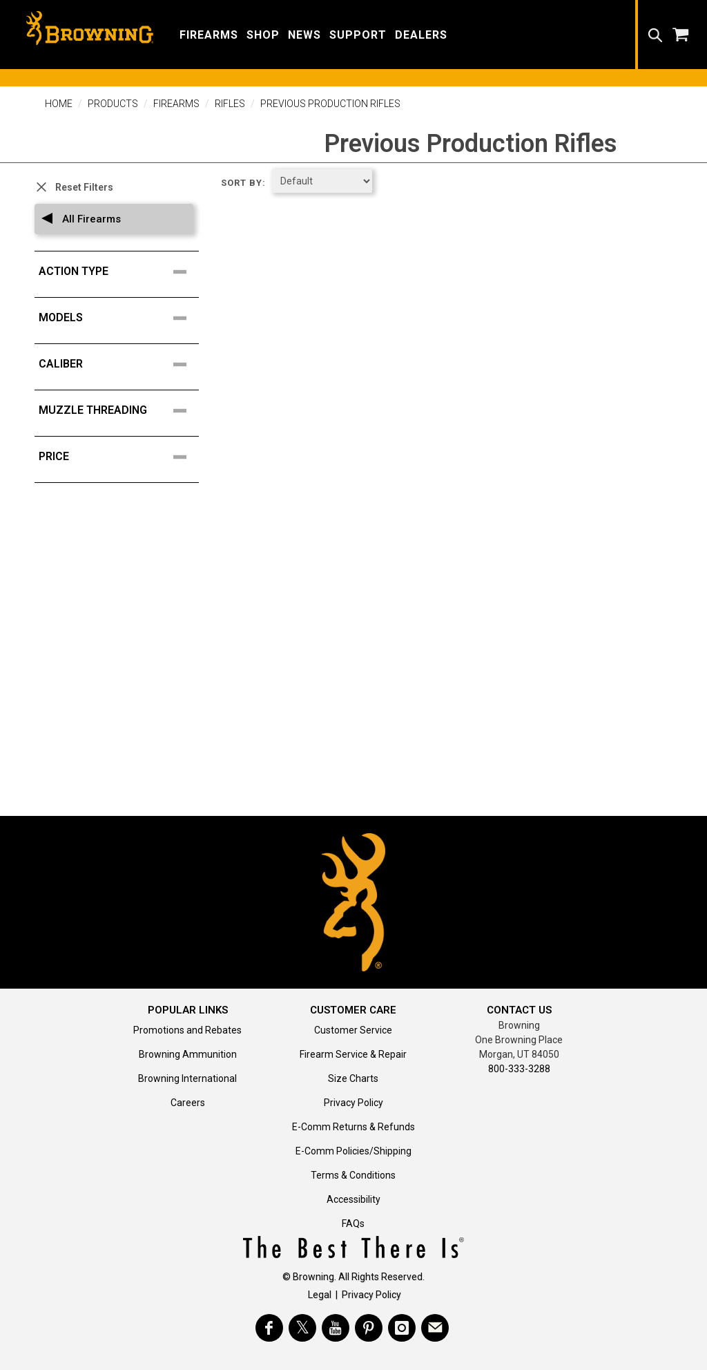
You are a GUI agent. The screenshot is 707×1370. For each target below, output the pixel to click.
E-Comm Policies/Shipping (353, 1151)
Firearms (176, 103)
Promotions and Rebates (187, 1030)
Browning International (187, 1078)
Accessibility (353, 1199)
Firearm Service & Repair (353, 1054)
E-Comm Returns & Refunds (353, 1126)
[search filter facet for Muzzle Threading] (121, 410)
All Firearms (90, 219)
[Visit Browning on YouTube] (335, 1328)
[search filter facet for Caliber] (121, 364)
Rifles (230, 103)
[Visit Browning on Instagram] (402, 1328)
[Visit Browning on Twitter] (302, 1328)
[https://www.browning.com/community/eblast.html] (435, 1328)
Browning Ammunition (188, 1054)
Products (113, 103)
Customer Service (353, 1030)
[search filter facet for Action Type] (121, 271)
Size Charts (353, 1078)
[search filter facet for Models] (121, 318)
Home (58, 103)
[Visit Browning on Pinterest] (368, 1328)
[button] (209, 34)
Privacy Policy (353, 1102)
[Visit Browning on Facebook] (269, 1328)
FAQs (353, 1223)
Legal (319, 1294)
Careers (188, 1102)
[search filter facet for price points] (121, 457)
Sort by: (243, 183)
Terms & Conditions (353, 1175)
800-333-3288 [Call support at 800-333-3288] (519, 1068)
